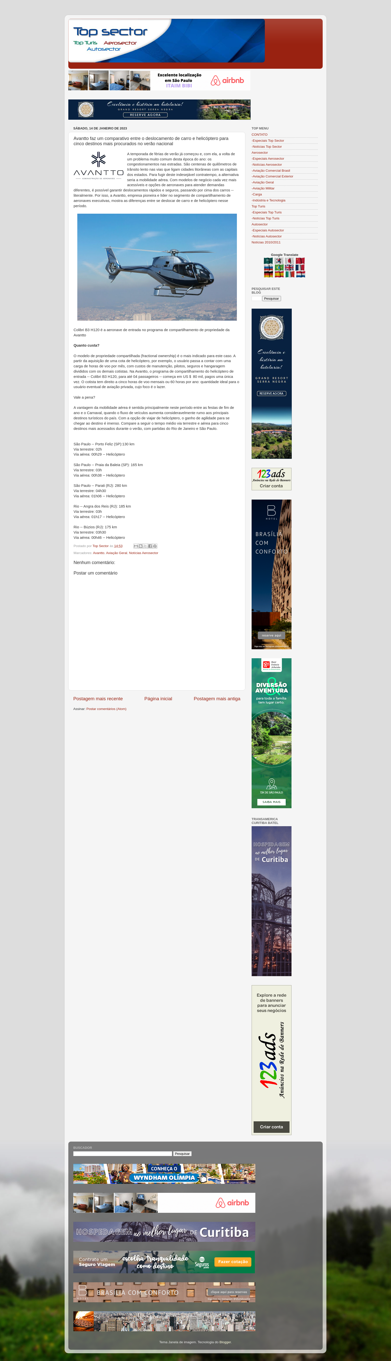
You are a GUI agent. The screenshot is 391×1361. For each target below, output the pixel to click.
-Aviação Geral (263, 182)
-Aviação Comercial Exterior (272, 176)
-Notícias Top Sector (267, 146)
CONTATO (260, 134)
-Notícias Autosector (267, 236)
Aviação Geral (116, 553)
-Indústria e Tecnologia (269, 200)
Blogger (225, 1342)
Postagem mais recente (98, 698)
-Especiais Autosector (268, 230)
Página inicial (158, 698)
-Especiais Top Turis (267, 212)
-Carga (257, 194)
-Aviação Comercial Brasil (271, 170)
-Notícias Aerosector (267, 164)
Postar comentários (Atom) (107, 709)
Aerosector (260, 152)
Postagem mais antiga (217, 698)
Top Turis (258, 206)
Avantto (98, 553)
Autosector (260, 224)
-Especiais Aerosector (268, 158)
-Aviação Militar (263, 188)
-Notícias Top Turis (266, 218)
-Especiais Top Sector (268, 140)
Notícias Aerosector (143, 553)
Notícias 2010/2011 (266, 242)
